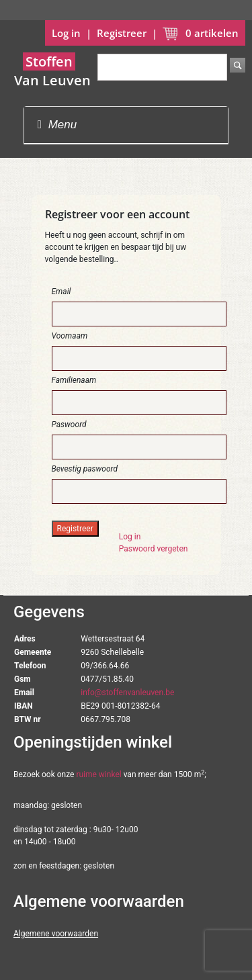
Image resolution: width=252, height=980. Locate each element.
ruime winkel (98, 774)
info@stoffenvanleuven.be (127, 692)
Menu (57, 124)
